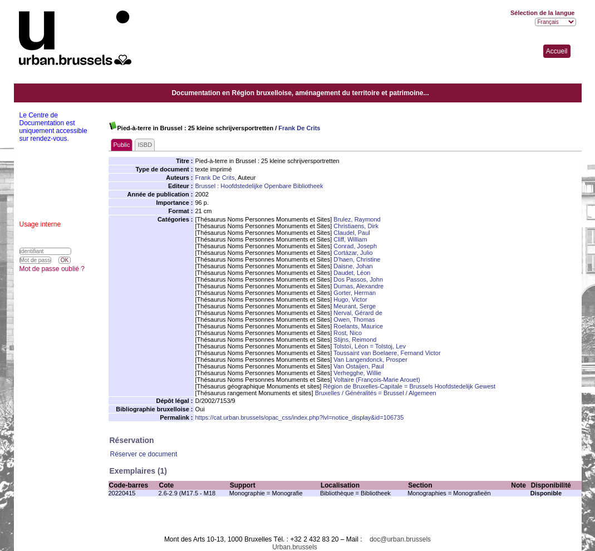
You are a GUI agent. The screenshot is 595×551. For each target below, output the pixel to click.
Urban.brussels (294, 547)
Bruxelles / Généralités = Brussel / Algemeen (375, 393)
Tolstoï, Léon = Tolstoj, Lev (369, 346)
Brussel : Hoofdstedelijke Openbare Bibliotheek (259, 186)
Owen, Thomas (354, 319)
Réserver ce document (144, 454)
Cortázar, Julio (352, 252)
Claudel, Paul (351, 232)
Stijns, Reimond (354, 339)
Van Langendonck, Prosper (370, 359)
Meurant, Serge (354, 306)
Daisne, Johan (352, 266)
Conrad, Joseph (355, 246)
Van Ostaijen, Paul (358, 366)
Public (122, 144)
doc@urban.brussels (400, 539)
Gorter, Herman (354, 292)
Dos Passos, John (358, 279)
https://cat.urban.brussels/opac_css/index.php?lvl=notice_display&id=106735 (299, 417)
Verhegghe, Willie (357, 373)
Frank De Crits (299, 128)
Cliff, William (350, 239)
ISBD (144, 144)
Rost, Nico (347, 332)
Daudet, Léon (351, 272)
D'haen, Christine (356, 259)
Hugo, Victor (350, 299)
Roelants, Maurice (358, 326)
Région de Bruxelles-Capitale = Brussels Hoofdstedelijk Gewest (409, 386)
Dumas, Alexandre (358, 286)
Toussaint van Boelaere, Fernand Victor (386, 353)
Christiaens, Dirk (355, 226)
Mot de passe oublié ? (52, 269)
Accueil (557, 51)
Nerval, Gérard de (357, 312)
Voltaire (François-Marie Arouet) (376, 379)
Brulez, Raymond (356, 219)
